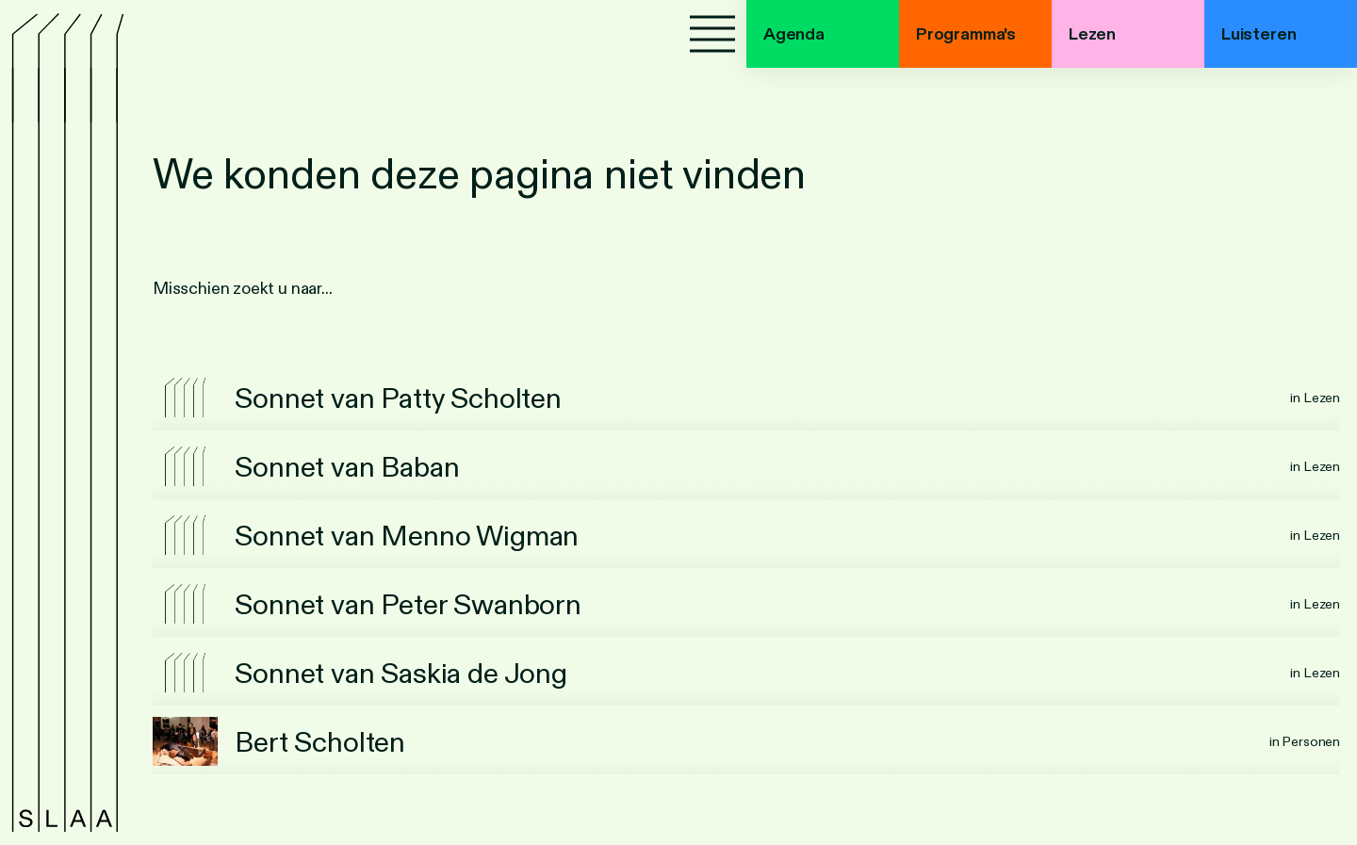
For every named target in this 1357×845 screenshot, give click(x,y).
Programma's (966, 34)
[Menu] (712, 34)
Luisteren (1258, 34)
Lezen (1092, 34)
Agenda (794, 34)
